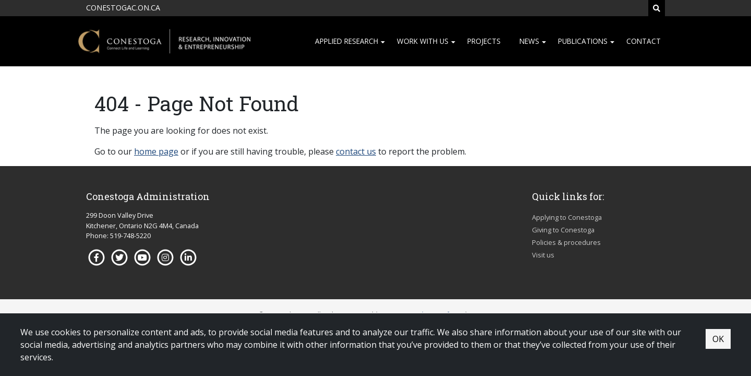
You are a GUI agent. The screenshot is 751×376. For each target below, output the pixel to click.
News (529, 41)
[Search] (656, 8)
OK (718, 339)
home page (156, 151)
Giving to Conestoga (563, 229)
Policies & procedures (566, 242)
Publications (583, 41)
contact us (356, 151)
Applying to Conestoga (567, 217)
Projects (484, 41)
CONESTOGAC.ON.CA (123, 8)
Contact (643, 41)
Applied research (346, 41)
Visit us (543, 255)
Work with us (423, 41)
